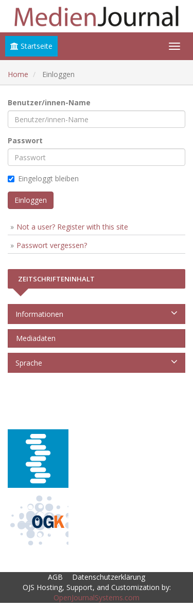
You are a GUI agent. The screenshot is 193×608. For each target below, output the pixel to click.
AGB (55, 577)
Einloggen (30, 200)
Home (18, 74)
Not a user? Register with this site (72, 227)
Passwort (25, 140)
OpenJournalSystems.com (96, 597)
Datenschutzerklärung (108, 577)
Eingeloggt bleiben (43, 178)
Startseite (31, 46)
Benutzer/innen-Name (49, 102)
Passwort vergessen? (51, 245)
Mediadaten (34, 338)
